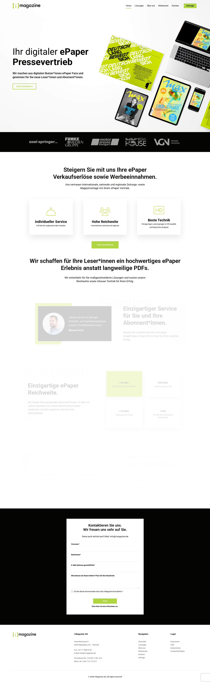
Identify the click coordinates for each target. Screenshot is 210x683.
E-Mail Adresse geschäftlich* (83, 565)
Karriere (175, 5)
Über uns (151, 5)
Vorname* (75, 544)
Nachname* (76, 555)
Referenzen (163, 5)
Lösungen (139, 5)
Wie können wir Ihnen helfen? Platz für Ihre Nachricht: (93, 576)
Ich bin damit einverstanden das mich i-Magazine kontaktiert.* (98, 591)
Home (128, 5)
